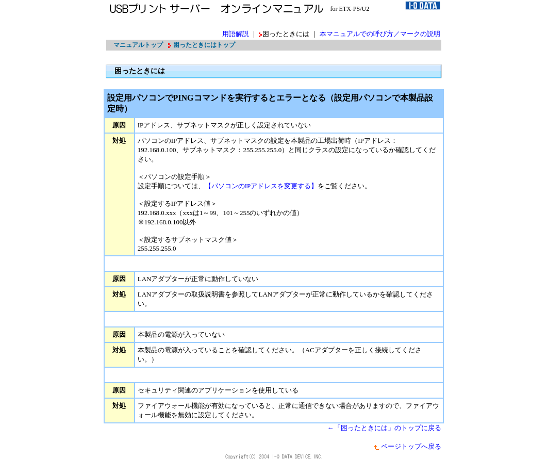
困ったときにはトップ (204, 44)
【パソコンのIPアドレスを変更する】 (261, 186)
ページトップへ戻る (407, 446)
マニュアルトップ (138, 44)
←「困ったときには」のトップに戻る (384, 428)
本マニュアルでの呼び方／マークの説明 (380, 34)
